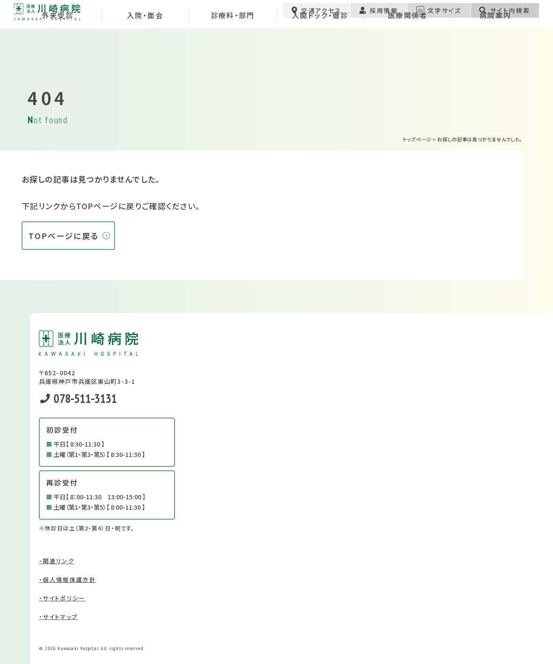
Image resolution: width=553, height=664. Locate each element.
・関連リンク (56, 561)
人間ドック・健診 (320, 53)
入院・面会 (145, 53)
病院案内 (495, 53)
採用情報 (378, 15)
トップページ (417, 139)
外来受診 (57, 53)
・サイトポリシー (62, 598)
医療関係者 (408, 53)
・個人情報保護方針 (67, 579)
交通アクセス (317, 15)
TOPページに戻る (64, 235)
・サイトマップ (58, 617)
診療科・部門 (233, 53)
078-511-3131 (78, 398)
